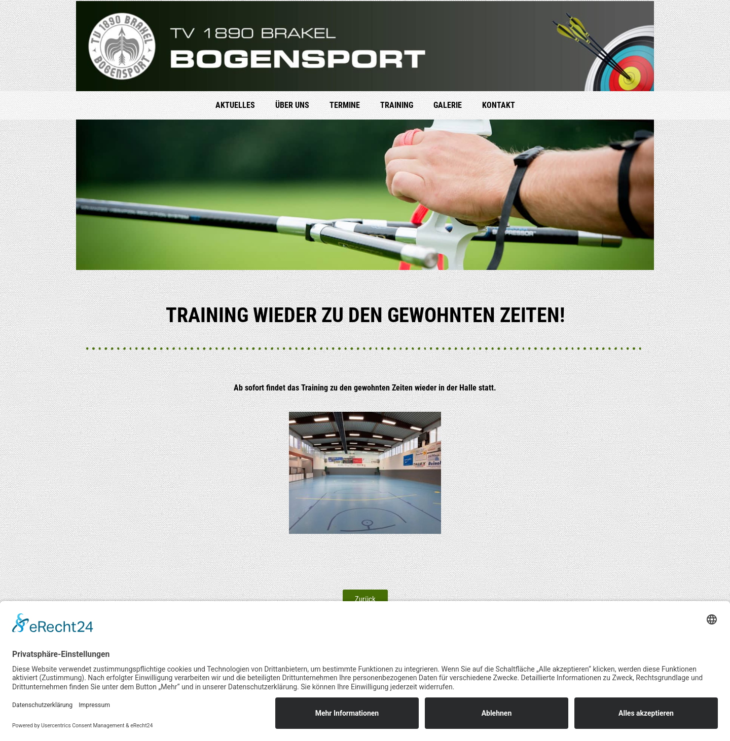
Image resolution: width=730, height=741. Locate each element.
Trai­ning (396, 105)
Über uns (292, 105)
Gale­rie (447, 105)
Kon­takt (498, 105)
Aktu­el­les (235, 105)
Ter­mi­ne (345, 105)
